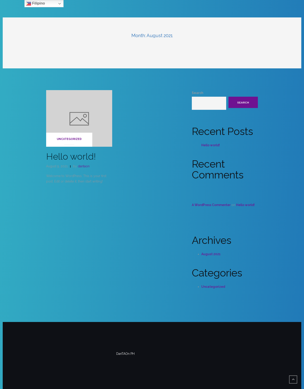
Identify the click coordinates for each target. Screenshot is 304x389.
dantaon (84, 166)
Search (197, 93)
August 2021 (211, 254)
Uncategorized (69, 139)
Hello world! (71, 156)
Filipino (35, 3)
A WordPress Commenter (211, 205)
